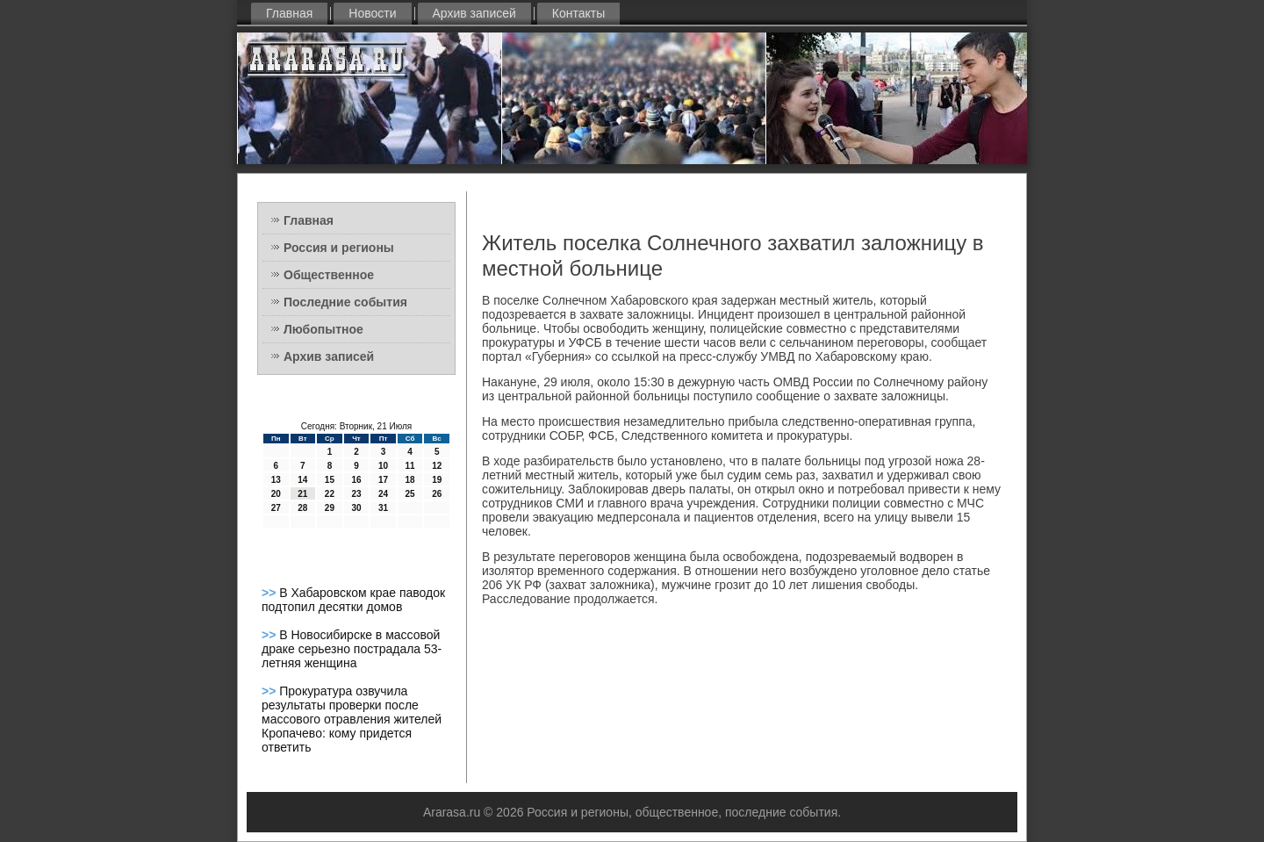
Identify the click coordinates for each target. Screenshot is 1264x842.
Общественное (329, 275)
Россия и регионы (339, 248)
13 (276, 480)
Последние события (345, 302)
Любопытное (323, 329)
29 (329, 508)
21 (302, 494)
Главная (289, 13)
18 (410, 480)
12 (437, 466)
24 (383, 494)
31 (383, 508)
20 (276, 494)
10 (383, 466)
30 (356, 508)
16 (356, 480)
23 (356, 494)
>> (270, 593)
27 (276, 508)
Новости (372, 13)
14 (302, 480)
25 (410, 494)
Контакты (578, 13)
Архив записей (474, 13)
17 (383, 480)
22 (329, 494)
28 (302, 508)
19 (437, 480)
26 (437, 494)
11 (410, 466)
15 (329, 480)
